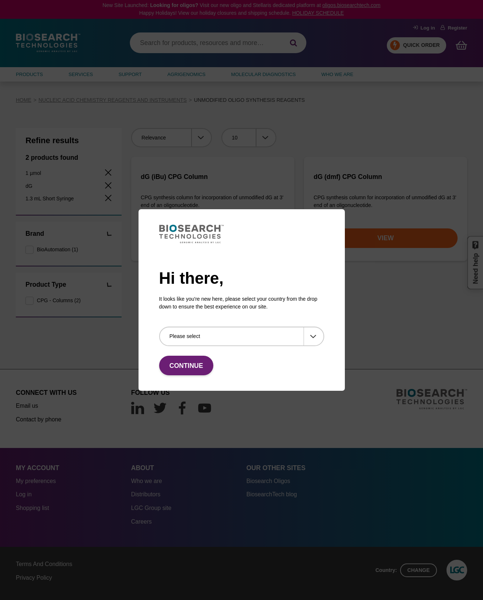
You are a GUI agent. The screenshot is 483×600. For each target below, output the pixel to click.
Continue (186, 365)
